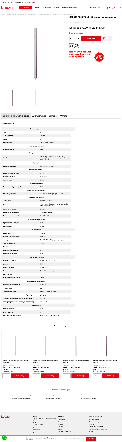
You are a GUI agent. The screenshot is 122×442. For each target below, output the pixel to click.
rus (96, 7)
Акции (91, 431)
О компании (47, 7)
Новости (91, 424)
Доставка (53, 116)
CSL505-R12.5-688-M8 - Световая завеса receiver (76, 361)
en (99, 7)
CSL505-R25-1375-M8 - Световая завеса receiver (45, 361)
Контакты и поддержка (69, 7)
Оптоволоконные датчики (88, 398)
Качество (60, 422)
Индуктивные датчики (53, 398)
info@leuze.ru (19, 2)
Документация (39, 116)
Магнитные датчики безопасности (56, 395)
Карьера (56, 7)
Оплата (63, 116)
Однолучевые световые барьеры (22, 395)
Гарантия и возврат (94, 422)
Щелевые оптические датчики (21, 398)
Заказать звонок (30, 2)
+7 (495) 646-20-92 (7, 2)
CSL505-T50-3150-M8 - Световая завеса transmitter (15, 361)
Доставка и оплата (94, 419)
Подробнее (29, 439)
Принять (91, 439)
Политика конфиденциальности (98, 429)
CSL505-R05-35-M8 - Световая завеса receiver (105, 361)
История (60, 424)
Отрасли (37, 7)
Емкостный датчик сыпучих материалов (93, 395)
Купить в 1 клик (76, 33)
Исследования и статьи (96, 426)
